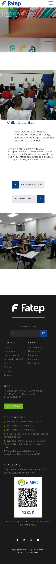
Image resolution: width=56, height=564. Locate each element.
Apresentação (35, 347)
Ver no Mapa (13, 406)
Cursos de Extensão (14, 359)
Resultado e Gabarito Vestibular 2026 (23, 421)
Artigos (7, 375)
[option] (28, 241)
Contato (8, 363)
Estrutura (33, 355)
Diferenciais (34, 351)
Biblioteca (9, 367)
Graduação (9, 351)
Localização (34, 363)
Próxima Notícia (22, 199)
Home (7, 347)
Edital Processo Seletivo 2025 (20, 430)
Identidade (33, 359)
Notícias (8, 371)
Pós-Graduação (12, 355)
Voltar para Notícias (32, 185)
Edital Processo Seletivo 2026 (20, 425)
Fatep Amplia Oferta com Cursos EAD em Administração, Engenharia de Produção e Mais (25, 444)
